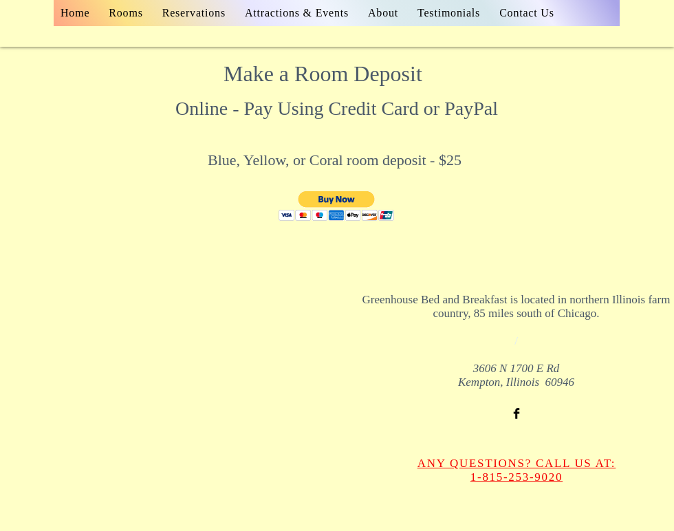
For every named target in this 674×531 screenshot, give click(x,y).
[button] (336, 206)
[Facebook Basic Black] (516, 413)
